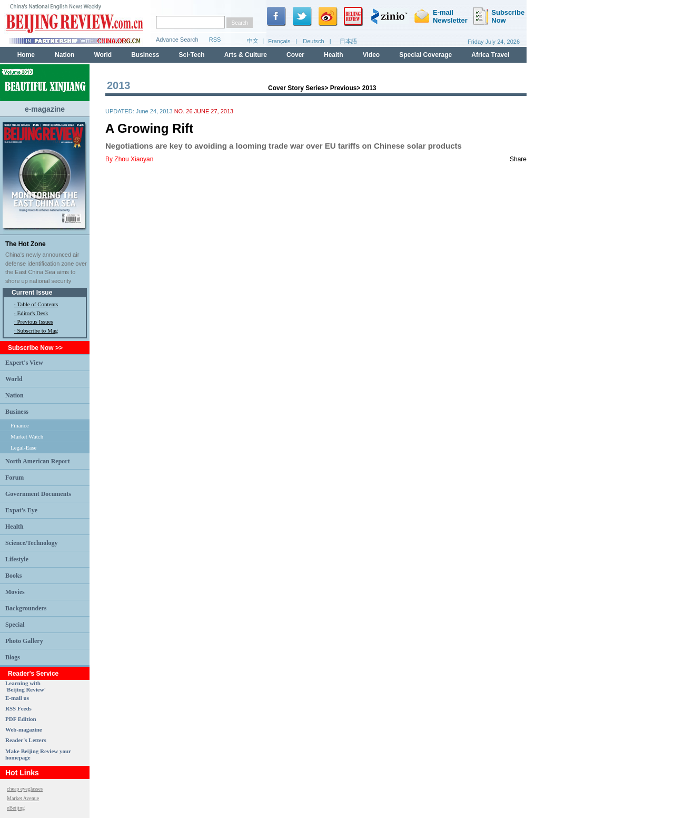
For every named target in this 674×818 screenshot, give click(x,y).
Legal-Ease (23, 447)
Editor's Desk (32, 313)
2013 (369, 88)
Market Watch (27, 436)
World (14, 379)
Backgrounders (25, 608)
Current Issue (32, 292)
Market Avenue (23, 798)
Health (14, 526)
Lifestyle (16, 559)
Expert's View (24, 362)
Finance (20, 425)
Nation (14, 395)
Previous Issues (35, 321)
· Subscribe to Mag (36, 330)
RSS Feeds (18, 708)
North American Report (37, 461)
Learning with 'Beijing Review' (25, 686)
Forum (14, 477)
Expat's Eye (21, 510)
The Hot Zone (25, 244)
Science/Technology (31, 543)
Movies (15, 592)
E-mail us (17, 698)
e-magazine (45, 109)
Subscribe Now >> (35, 348)
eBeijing (16, 808)
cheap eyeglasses (25, 789)
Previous (343, 88)
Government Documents (38, 494)
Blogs (12, 657)
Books (13, 575)
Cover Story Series (296, 88)
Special (15, 624)
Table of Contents (37, 304)
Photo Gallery (24, 641)
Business (16, 411)
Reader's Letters (25, 740)
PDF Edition (20, 719)
